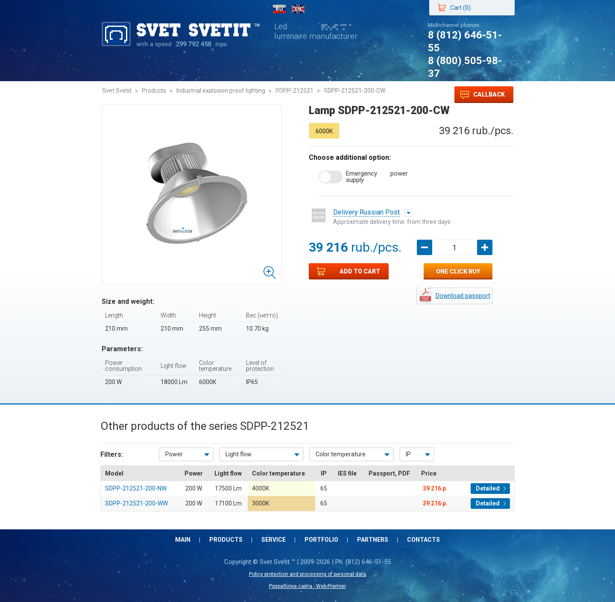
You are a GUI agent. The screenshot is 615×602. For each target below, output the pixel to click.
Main (118, 94)
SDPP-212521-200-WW (136, 503)
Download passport (463, 296)
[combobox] (186, 454)
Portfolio (246, 94)
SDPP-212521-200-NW (136, 488)
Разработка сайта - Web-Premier (307, 586)
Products (157, 94)
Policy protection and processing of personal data (307, 574)
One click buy (458, 271)
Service (202, 94)
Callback (482, 95)
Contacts (337, 94)
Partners (291, 94)
